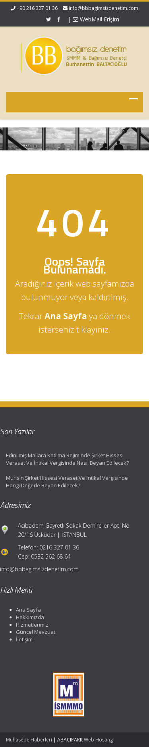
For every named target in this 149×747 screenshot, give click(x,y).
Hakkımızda (29, 617)
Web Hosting (98, 739)
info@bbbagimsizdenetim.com (103, 8)
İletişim (23, 639)
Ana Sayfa (27, 609)
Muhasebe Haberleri (29, 739)
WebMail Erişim (96, 19)
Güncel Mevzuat (34, 631)
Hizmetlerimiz (31, 624)
